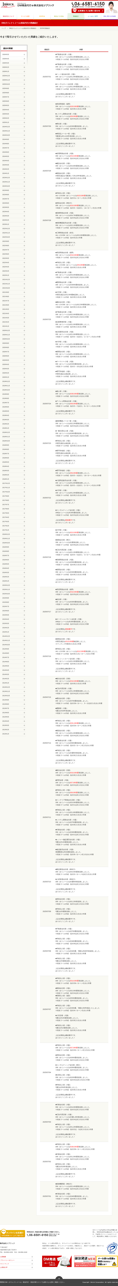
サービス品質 (25, 16)
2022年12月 (6, 228)
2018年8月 (5, 449)
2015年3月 (5, 623)
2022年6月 (5, 254)
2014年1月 (5, 683)
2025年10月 (6, 84)
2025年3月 (5, 114)
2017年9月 (5, 496)
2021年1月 (5, 326)
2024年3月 (5, 165)
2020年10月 (6, 339)
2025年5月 (5, 105)
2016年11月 (6, 538)
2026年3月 (5, 63)
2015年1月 (5, 632)
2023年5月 (5, 207)
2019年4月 (5, 415)
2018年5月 (5, 462)
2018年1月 (5, 479)
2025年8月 (5, 93)
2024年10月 (6, 135)
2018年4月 (5, 466)
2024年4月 (5, 160)
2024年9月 (5, 139)
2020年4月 (5, 364)
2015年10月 (6, 594)
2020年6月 (5, 356)
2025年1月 (5, 122)
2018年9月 (5, 445)
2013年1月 (5, 734)
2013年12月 (6, 687)
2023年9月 (5, 190)
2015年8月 (5, 602)
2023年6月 (5, 203)
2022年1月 (5, 275)
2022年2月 (5, 271)
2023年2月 (5, 220)
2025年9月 (5, 88)
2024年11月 (6, 131)
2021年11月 (6, 284)
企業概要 (3, 1257)
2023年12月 (6, 177)
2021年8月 (5, 296)
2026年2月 (5, 67)
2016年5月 (5, 564)
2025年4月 (5, 110)
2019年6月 (5, 407)
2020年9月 (5, 343)
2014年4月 (5, 670)
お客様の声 (3, 1267)
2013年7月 (5, 708)
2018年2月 (5, 475)
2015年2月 (5, 628)
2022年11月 (6, 233)
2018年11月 (6, 436)
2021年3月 (5, 318)
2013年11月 (6, 691)
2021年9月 (5, 292)
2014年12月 (6, 636)
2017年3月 (5, 521)
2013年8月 (5, 704)
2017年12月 (6, 483)
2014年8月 (5, 653)
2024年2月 (5, 169)
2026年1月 (5, 71)
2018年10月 (6, 441)
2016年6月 (5, 560)
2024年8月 (5, 143)
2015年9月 (5, 598)
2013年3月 (5, 725)
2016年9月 (5, 547)
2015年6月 (5, 611)
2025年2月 (5, 118)
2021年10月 (6, 288)
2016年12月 (6, 534)
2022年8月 (5, 245)
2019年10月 (6, 390)
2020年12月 (6, 330)
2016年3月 (5, 572)
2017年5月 (5, 513)
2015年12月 (6, 585)
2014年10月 (6, 645)
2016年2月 (5, 577)
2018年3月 (5, 470)
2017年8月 (5, 500)
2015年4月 (5, 619)
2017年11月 (6, 487)
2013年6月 (5, 712)
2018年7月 (5, 453)
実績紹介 (76, 16)
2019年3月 (5, 419)
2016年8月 (5, 551)
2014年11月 (6, 640)
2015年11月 (6, 589)
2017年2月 (5, 526)
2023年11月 (6, 182)
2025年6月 (5, 101)
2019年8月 (5, 398)
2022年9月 (5, 241)
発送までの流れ (59, 16)
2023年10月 (6, 186)
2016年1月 (5, 581)
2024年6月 (5, 152)
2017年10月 (6, 492)
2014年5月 (5, 666)
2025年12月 (6, 76)
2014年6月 (5, 662)
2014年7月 (5, 657)
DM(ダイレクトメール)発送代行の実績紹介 (22, 28)
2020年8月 (5, 347)
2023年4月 (5, 211)
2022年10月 (6, 237)
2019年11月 (6, 386)
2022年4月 (5, 262)
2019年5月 (5, 411)
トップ (4, 28)
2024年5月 (5, 156)
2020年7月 (5, 352)
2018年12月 (6, 432)
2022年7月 (5, 250)
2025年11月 (6, 80)
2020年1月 (5, 377)
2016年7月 (5, 555)
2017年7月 (5, 504)
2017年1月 (5, 530)
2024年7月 (5, 148)
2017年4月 (5, 517)
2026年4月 (5, 59)
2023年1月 (5, 224)
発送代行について (8, 16)
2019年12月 (6, 381)
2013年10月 (6, 695)
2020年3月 (5, 369)
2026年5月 (5, 54)
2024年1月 (5, 173)
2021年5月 (5, 309)
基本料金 (42, 16)
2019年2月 (5, 424)
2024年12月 (6, 127)
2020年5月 (5, 360)
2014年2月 (5, 679)
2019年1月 (5, 428)
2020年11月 (6, 335)
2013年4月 (5, 721)
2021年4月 (5, 313)
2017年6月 (5, 509)
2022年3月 (5, 267)
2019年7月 (5, 403)
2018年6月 (5, 458)
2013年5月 (5, 717)
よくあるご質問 (93, 16)
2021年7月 (5, 301)
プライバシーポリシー (7, 1260)
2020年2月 (5, 373)
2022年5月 (5, 258)
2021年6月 (5, 305)
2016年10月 (6, 543)
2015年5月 (5, 615)
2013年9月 (5, 700)
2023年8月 (5, 194)
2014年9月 (5, 649)
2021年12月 (6, 279)
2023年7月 (5, 199)
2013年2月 (5, 729)
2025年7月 (5, 97)
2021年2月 (5, 322)
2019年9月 (5, 394)
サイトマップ (4, 1264)
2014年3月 (5, 674)
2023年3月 (5, 216)
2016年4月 (5, 568)
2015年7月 (5, 606)
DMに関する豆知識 (109, 16)
